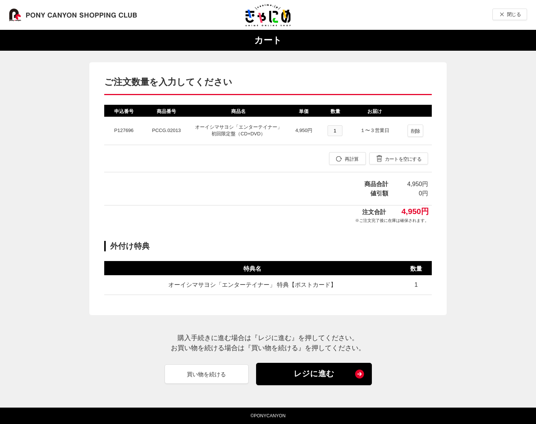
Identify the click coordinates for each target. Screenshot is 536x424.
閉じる (514, 14)
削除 (415, 131)
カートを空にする (403, 159)
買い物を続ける (206, 374)
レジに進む (314, 373)
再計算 (351, 159)
